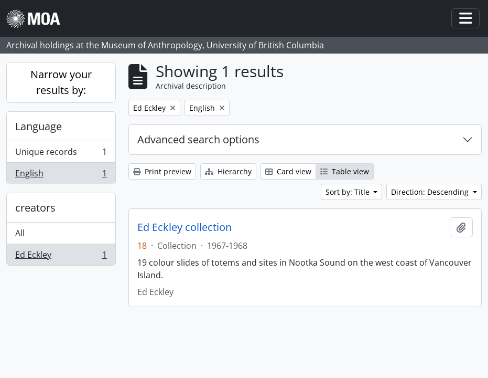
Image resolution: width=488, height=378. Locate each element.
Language (38, 126)
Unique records (61, 154)
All (20, 233)
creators (35, 208)
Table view (344, 171)
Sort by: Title (349, 192)
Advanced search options (198, 139)
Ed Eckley (61, 256)
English (61, 175)
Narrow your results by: (61, 82)
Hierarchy (228, 171)
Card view (288, 171)
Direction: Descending (431, 192)
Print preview (162, 171)
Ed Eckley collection (184, 227)
